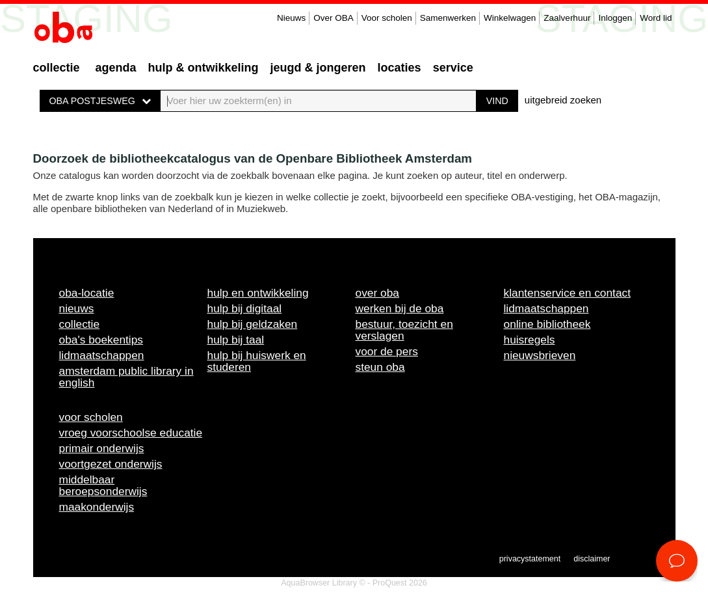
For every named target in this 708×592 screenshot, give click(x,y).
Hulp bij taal (236, 339)
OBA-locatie (86, 292)
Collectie (56, 67)
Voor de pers (387, 351)
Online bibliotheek (547, 323)
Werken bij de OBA (400, 308)
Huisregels (529, 339)
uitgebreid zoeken (563, 99)
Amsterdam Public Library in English (126, 376)
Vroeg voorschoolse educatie (131, 432)
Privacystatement (529, 558)
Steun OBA (380, 366)
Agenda (116, 67)
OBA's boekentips (101, 339)
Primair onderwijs (101, 448)
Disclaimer (591, 558)
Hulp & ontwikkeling (203, 67)
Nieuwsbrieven (540, 355)
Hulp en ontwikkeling (258, 292)
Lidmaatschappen (101, 355)
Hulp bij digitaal (244, 308)
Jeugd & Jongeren (318, 67)
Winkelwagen (510, 18)
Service (453, 67)
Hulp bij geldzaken (252, 323)
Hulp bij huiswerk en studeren (256, 361)
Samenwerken (448, 18)
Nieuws (291, 18)
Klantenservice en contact (567, 292)
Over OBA (333, 18)
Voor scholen (386, 18)
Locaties (399, 67)
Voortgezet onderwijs (111, 463)
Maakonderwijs (97, 506)
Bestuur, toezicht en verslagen (404, 329)
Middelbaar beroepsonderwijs (103, 485)
